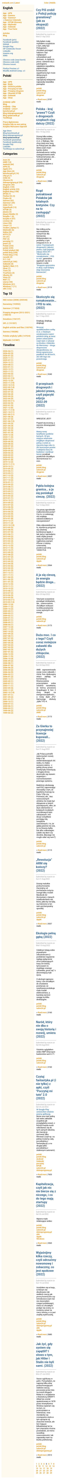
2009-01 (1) (8, 618)
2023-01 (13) (8, 378)
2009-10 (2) (8, 609)
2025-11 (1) (8, 358)
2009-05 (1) (8, 611)
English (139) (8, 187)
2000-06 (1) (8, 706)
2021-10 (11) (8, 412)
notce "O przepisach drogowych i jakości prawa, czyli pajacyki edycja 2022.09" (45, 248)
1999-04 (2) (8, 713)
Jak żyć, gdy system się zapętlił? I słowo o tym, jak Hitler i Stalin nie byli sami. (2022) (45, 1354)
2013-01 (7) (8, 543)
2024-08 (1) (8, 365)
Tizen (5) (7, 270)
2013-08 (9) (8, 530)
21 (40, 1471)
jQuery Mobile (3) (10, 214)
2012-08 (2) (8, 554)
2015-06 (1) (8, 489)
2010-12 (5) (8, 584)
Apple (38, 561)
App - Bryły (7, 84)
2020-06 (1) (8, 448)
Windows (40, 1239)
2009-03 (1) (8, 613)
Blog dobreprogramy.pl (13, 113)
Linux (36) (7, 223)
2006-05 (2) (8, 670)
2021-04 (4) (8, 426)
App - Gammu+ (9, 18)
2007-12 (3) (8, 627)
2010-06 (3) (8, 595)
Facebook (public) (10, 42)
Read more (42, 99)
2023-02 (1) (8, 376)
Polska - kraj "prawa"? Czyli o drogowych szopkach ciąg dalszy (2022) (45, 116)
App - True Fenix (10, 29)
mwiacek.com (7, 3)
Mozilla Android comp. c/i (14, 71)
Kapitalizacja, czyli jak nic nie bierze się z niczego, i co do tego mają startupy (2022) (46, 1195)
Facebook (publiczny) (12, 142)
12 (46, 1466)
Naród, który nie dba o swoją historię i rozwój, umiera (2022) (46, 1029)
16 (40, 1468)
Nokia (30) (7, 232)
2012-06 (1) (8, 559)
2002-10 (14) (8, 692)
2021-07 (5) (8, 419)
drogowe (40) (9, 185)
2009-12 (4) (8, 604)
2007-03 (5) (8, 647)
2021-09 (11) (8, 414)
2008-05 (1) (8, 622)
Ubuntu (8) (7, 275)
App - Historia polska (12, 86)
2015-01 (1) (8, 498)
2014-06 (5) (8, 507)
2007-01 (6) (8, 652)
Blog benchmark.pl (11, 133)
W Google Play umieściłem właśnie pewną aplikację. (45, 1111)
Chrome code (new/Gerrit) (14, 60)
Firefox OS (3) (9, 196)
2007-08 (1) (8, 636)
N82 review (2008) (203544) (15, 300)
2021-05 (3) (8, 423)
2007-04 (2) (8, 645)
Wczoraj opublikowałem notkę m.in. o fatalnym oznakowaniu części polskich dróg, (45, 331)
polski (39, 88)
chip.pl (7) (7, 176)
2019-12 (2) (8, 462)
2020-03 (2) (8, 455)
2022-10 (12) (8, 385)
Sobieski (40, 1161)
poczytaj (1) (8, 241)
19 (51, 1468)
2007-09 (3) (8, 634)
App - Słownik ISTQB (12, 93)
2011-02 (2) (8, 579)
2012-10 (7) (8, 550)
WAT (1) (6, 280)
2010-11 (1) (8, 586)
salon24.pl (41, 93)
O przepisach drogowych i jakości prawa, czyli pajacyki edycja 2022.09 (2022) (45, 394)
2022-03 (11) (8, 401)
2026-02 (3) (8, 353)
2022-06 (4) (8, 394)
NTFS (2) (7, 234)
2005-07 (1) (8, 683)
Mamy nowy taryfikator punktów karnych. (44, 433)
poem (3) (7, 243)
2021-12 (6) (8, 407)
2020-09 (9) (8, 441)
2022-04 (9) (8, 398)
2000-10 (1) (8, 701)
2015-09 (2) (8, 484)
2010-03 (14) (8, 602)
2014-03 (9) (8, 514)
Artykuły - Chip (9, 106)
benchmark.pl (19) (11, 173)
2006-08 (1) (8, 663)
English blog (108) (11, 191)
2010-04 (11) (8, 600)
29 (51, 1473)
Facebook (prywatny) (12, 140)
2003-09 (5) (8, 688)
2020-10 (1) (8, 439)
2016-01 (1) (8, 482)
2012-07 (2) (8, 557)
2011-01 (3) (8, 582)
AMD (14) (7, 162)
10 (40, 1466)
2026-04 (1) (8, 351)
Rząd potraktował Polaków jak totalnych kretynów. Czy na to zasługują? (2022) (45, 203)
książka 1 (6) (8, 216)
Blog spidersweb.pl (11, 115)
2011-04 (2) (8, 577)
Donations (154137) (11, 319)
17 (44, 1468)
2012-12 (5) (8, 545)
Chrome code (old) (11, 62)
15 (37, 1468)
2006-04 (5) (8, 672)
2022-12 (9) (8, 380)
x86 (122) (7, 289)
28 (47, 1473)
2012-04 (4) (8, 563)
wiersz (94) (8, 282)
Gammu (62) (8, 200)
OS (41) (6, 237)
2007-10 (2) (8, 631)
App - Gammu (9, 15)
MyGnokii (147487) (11, 340)
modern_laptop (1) (11, 228)
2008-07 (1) (8, 620)
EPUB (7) (7, 194)
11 (43, 1466)
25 (37, 1473)
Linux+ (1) (7, 225)
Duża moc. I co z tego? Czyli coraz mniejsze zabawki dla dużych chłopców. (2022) (46, 645)
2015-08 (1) (8, 487)
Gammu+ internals (13, 20)
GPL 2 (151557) (10, 323)
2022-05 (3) (8, 396)
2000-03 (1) (8, 708)
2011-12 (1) (8, 573)
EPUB (38, 1166)
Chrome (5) (8, 180)
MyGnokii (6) (8, 230)
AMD (38, 712)
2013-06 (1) (8, 534)
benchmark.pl (9, 111)
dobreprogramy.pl (44, 1170)
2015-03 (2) (8, 496)
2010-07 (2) (8, 593)
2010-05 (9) (8, 597)
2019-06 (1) (8, 471)
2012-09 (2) (8, 552)
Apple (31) (7, 169)
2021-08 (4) (8, 417)
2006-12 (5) (8, 654)
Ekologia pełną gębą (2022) (46, 935)
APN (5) (6, 166)
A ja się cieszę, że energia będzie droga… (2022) (46, 580)
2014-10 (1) (8, 500)
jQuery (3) (7, 212)
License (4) (8, 221)
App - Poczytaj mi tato (12, 89)
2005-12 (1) (8, 679)
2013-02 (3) (8, 541)
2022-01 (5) (8, 405)
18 (47, 1468)
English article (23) (11, 189)
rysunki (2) (7, 257)
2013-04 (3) (8, 539)
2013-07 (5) (8, 532)
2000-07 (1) (8, 704)
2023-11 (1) (8, 371)
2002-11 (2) (8, 690)
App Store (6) (8, 171)
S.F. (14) (6, 259)
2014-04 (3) (8, 511)
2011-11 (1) (8, 575)
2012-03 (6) (8, 566)
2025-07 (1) (8, 360)
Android (39, 1159)
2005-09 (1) (8, 681)
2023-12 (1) (8, 369)
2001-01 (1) (8, 699)
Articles (6, 33)
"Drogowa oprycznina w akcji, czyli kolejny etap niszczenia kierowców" (45, 268)
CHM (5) (6, 178)
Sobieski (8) (8, 264)
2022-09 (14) (8, 387)
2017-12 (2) (8, 475)
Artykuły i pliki (9, 102)
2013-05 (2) (8, 536)
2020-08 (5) (8, 444)
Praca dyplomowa (10, 122)
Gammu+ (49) (9, 203)
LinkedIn (6, 51)
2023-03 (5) (8, 374)
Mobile (52, 3)
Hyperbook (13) (10, 207)
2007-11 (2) (8, 629)
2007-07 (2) (8, 638)
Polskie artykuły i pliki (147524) (16, 336)
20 (37, 1471)
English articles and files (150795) (18, 327)
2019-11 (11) (8, 464)
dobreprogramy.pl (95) (12, 182)
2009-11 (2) (8, 606)
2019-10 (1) (8, 466)
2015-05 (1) (8, 491)
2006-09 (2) (8, 661)
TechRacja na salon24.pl (13, 149)
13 (50, 1466)
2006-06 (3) (8, 667)
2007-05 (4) (8, 643)
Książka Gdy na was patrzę (14, 124)
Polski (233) (8, 246)
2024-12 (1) (8, 362)
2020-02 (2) (8, 457)
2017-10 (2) (8, 480)
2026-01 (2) (8, 355)
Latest (17, 3)
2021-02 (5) (8, 430)
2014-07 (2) (8, 505)
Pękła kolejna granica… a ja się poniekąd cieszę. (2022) (45, 491)
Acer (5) (6, 160)
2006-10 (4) (8, 658)
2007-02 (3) (8, 649)
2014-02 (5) (8, 516)
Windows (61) (9, 284)
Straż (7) (6, 268)
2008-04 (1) (8, 625)
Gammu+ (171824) (11, 308)
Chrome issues (9, 64)
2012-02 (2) (8, 568)
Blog (5, 35)
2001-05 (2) (8, 697)
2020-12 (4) (8, 435)
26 (40, 1473)
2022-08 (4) (8, 389)
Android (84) (8, 164)
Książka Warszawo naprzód (15, 126)
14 (53, 1466)
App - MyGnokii (9, 24)
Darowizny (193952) (11, 304)
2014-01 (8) (8, 518)
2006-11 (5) (8, 656)
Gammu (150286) (10, 332)
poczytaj (40, 1163)
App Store (7, 131)
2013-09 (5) (8, 527)
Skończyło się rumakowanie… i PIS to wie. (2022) (46, 302)
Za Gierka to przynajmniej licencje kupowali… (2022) (44, 733)
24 (51, 1471)
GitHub (6, 44)
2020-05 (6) (8, 450)
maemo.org (8, 53)
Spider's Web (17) (10, 266)
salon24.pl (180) (10, 261)
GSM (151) (7, 205)
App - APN (7, 13)
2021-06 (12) (8, 421)
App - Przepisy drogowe (13, 91)
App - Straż (8, 98)
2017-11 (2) (8, 478)
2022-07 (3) (8, 392)
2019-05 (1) (8, 473)
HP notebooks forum (12, 49)
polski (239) (8, 248)
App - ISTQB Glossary (12, 22)
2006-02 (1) (8, 674)
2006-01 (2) (8, 677)
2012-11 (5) (8, 548)
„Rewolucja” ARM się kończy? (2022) (44, 865)
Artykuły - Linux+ (10, 109)
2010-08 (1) (8, 591)
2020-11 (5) (8, 437)
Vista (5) (6, 277)
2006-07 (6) (8, 665)
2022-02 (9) (8, 403)
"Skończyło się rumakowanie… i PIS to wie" (45, 256)
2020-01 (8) (8, 459)
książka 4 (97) (9, 218)
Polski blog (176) (10, 255)
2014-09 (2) (8, 502)
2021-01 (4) (8, 432)
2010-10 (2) (8, 588)
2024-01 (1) (8, 367)
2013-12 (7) (8, 521)
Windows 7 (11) (10, 286)
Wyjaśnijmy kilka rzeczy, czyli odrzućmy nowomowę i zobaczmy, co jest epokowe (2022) (46, 1263)
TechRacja (7, 118)
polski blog (41, 91)
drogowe (40, 95)
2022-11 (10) (8, 383)
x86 (38, 1234)
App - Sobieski (9, 27)
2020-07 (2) (8, 446)
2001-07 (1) (8, 695)
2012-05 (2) (8, 561)
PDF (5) (6, 239)
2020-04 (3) (8, 453)
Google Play (8, 46)
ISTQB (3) (7, 209)
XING (5, 55)
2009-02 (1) (8, 615)
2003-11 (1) (8, 686)
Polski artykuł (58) (11, 250)
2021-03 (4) (8, 428)
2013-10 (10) (8, 525)
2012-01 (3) (8, 570)
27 (44, 1473)
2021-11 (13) (8, 410)
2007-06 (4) (8, 640)
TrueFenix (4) (8, 273)
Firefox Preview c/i (11, 68)
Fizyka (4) (7, 198)
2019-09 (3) (8, 469)
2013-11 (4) (8, 523)
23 (47, 1471)
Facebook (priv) (10, 40)
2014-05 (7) (8, 509)
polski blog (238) (10, 252)
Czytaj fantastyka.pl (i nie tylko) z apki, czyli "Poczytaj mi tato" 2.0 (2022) (46, 1087)
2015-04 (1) (8, 493)
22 (44, 1471)
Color (46, 3)
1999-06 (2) (8, 710)
